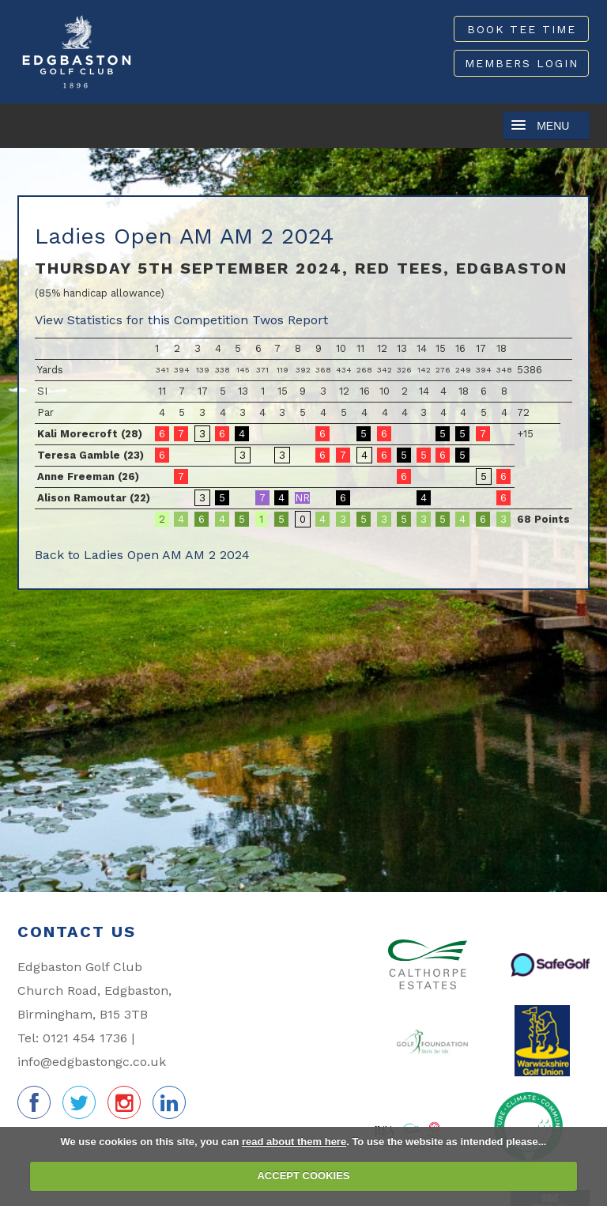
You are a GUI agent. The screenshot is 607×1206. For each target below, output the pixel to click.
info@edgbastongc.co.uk (91, 1061)
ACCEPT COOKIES (303, 1175)
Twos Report (290, 319)
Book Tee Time (522, 29)
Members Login (522, 64)
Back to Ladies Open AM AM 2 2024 (142, 554)
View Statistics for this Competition (141, 319)
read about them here (294, 1141)
